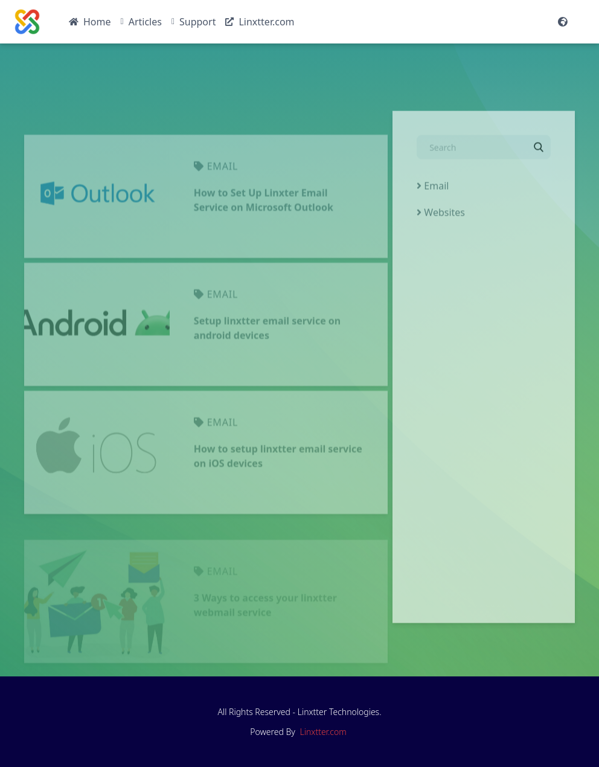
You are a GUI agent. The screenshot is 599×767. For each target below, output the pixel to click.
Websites (441, 226)
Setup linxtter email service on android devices (267, 365)
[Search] (484, 165)
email (222, 203)
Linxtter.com (323, 731)
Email (433, 200)
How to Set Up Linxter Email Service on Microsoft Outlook (263, 237)
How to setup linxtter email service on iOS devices (278, 493)
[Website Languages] (563, 22)
